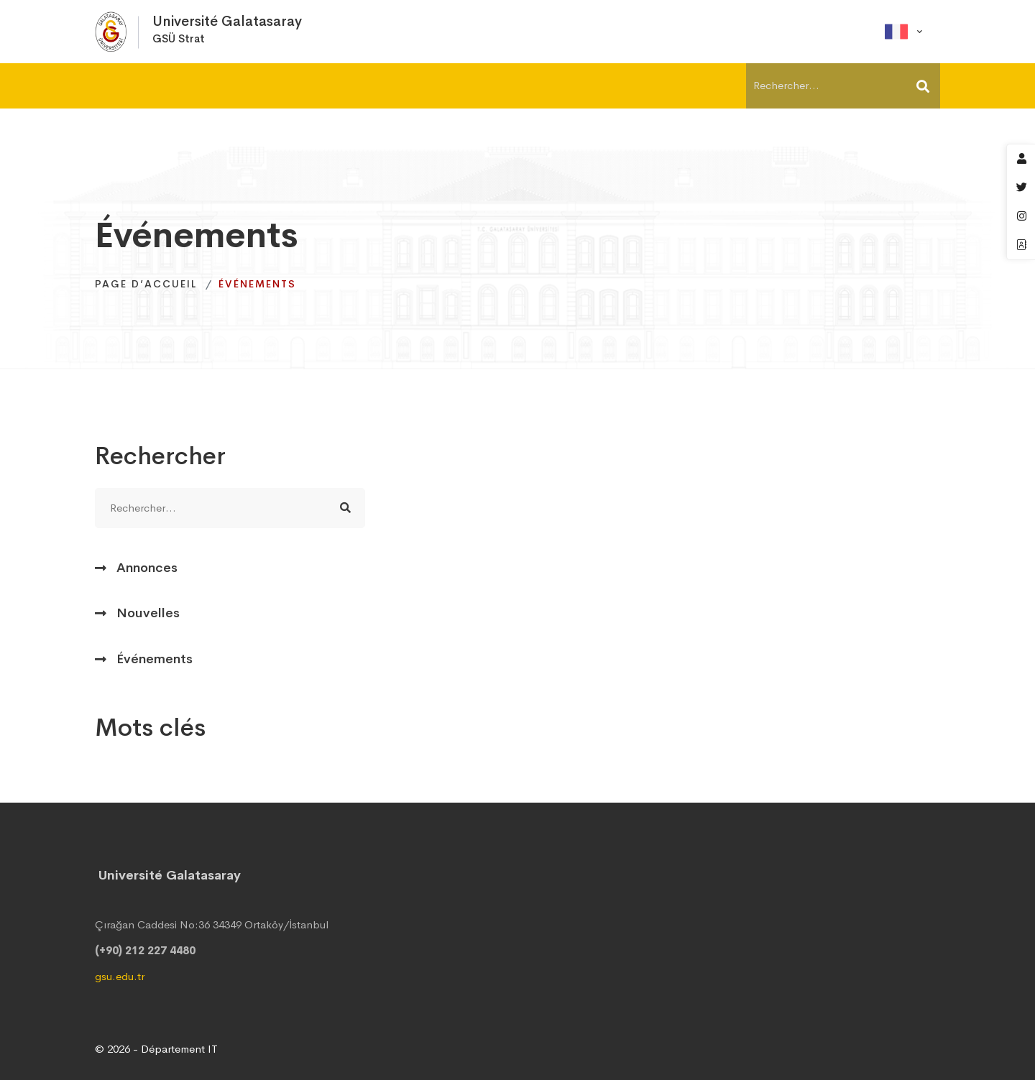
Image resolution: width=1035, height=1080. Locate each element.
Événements (154, 659)
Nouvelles (148, 613)
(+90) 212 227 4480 (145, 950)
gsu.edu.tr (119, 976)
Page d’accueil (146, 283)
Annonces (147, 568)
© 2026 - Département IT (156, 1049)
